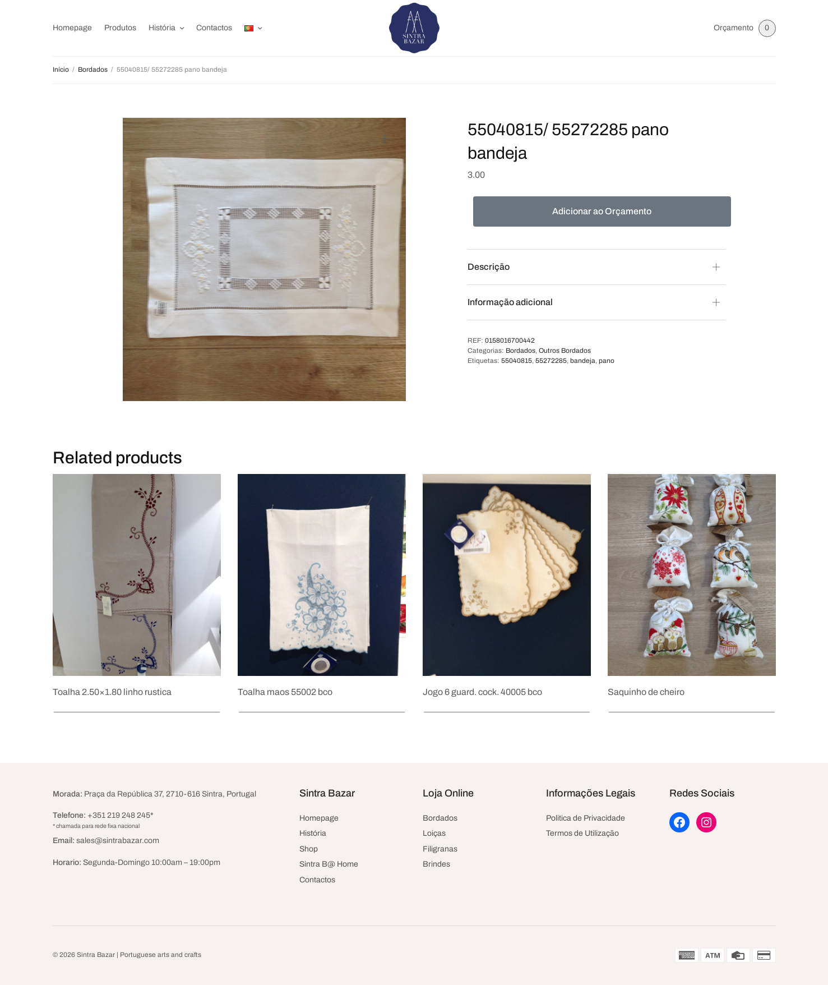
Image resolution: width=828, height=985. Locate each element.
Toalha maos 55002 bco (285, 692)
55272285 (551, 361)
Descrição (489, 266)
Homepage (72, 28)
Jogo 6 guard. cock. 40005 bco (482, 692)
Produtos (120, 28)
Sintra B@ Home (328, 864)
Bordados (93, 69)
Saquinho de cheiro (646, 692)
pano (606, 361)
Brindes (436, 864)
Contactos (214, 28)
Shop (308, 849)
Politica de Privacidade (585, 818)
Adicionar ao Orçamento (601, 211)
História (162, 28)
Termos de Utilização (582, 833)
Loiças (434, 833)
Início (61, 69)
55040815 (516, 361)
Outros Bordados (565, 351)
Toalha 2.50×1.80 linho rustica (112, 692)
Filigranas (440, 849)
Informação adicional (510, 302)
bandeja (582, 361)
